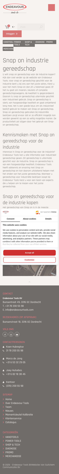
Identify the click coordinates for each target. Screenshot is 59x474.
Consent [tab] (10, 219)
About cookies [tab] (29, 219)
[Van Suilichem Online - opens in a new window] (46, 212)
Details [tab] (48, 219)
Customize (29, 260)
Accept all (29, 253)
